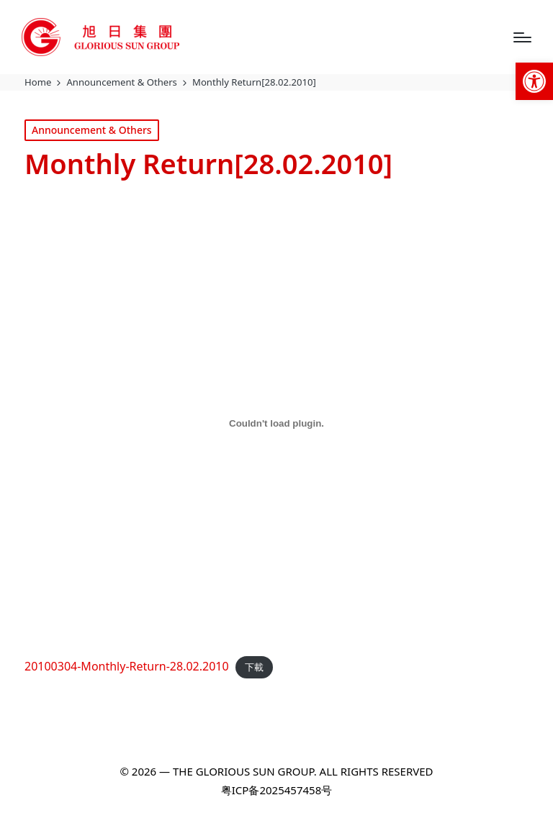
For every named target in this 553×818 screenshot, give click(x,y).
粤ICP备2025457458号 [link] (276, 790)
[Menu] (522, 37)
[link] (534, 81)
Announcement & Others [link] (92, 130)
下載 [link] (254, 666)
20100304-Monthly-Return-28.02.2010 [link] (126, 666)
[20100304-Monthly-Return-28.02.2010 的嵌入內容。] (276, 424)
